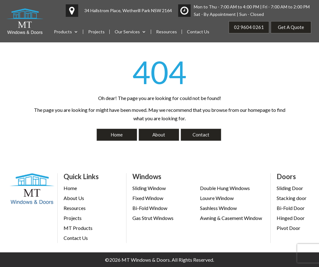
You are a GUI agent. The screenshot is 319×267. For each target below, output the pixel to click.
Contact (201, 134)
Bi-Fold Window (149, 208)
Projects (96, 32)
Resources (166, 32)
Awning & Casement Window (231, 218)
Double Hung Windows (225, 188)
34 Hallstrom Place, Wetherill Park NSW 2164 (128, 10)
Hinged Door (291, 218)
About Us (74, 198)
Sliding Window (149, 188)
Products (63, 32)
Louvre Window (217, 198)
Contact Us (198, 32)
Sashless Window (218, 208)
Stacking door (292, 198)
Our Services (127, 32)
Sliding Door (290, 188)
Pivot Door (288, 228)
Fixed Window (147, 198)
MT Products (78, 228)
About (158, 134)
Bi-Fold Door (291, 208)
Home (117, 134)
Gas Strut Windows (153, 218)
